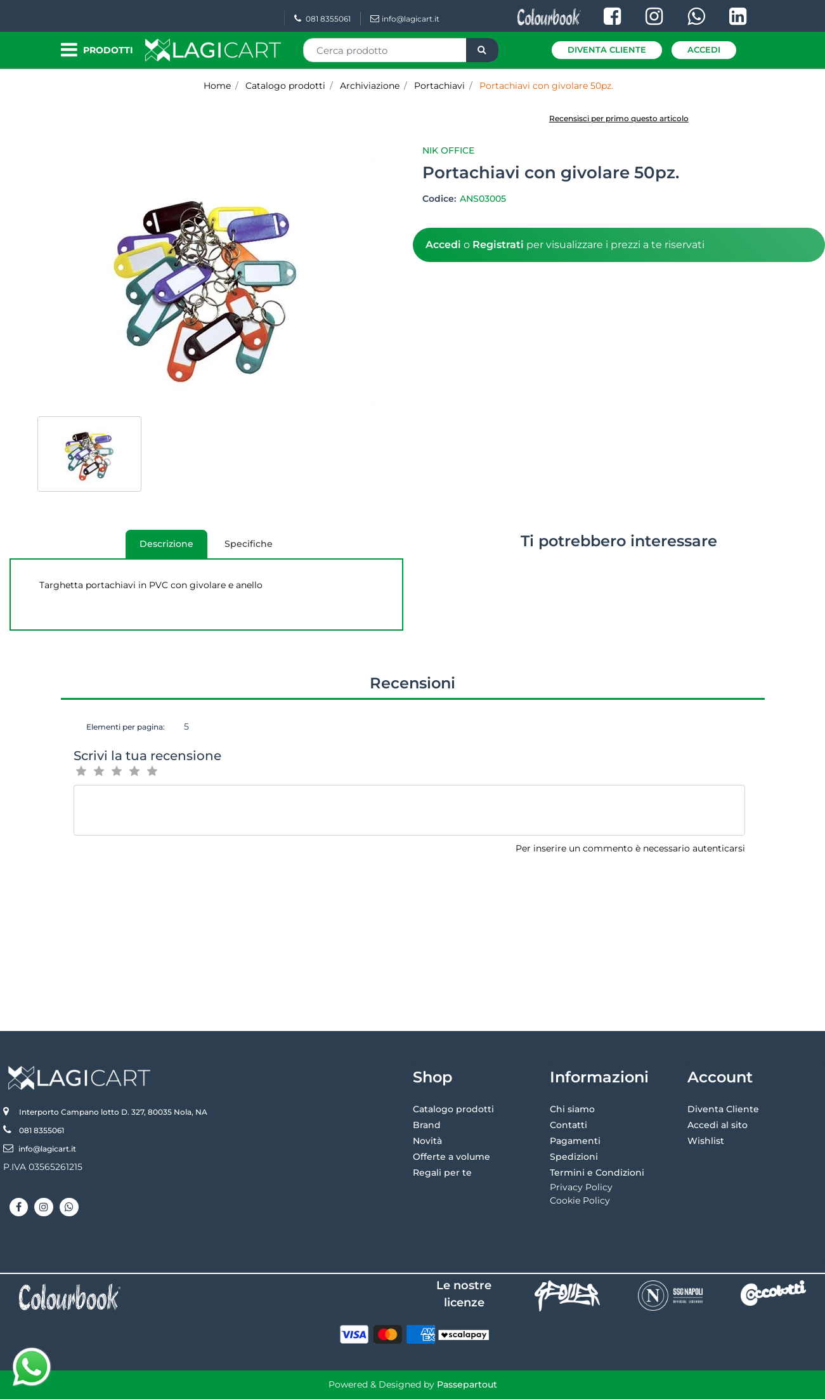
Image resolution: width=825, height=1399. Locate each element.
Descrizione (159, 548)
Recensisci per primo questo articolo (619, 118)
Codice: (440, 198)
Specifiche (248, 543)
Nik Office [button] (448, 150)
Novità (427, 1140)
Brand (427, 1125)
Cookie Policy (580, 1200)
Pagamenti (575, 1140)
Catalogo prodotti (453, 1109)
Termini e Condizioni (597, 1172)
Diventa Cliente (607, 49)
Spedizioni (574, 1156)
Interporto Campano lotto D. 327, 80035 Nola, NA (113, 1112)
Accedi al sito (717, 1125)
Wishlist (705, 1140)
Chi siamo (572, 1109)
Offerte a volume (451, 1156)
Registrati (498, 245)
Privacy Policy (581, 1187)
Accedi (703, 49)
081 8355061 (322, 18)
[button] (482, 50)
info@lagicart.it (404, 18)
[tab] (166, 544)
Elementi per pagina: (125, 727)
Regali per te (442, 1172)
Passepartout (467, 1384)
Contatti (568, 1125)
